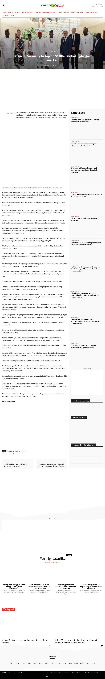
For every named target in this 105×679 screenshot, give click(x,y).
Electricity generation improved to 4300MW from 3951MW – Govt (65, 586)
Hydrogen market (7, 453)
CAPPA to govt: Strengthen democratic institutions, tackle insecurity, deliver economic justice (85, 269)
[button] (4, 5)
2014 (81, 663)
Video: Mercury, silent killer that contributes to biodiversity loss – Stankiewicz (76, 641)
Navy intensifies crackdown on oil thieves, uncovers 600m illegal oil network (84, 170)
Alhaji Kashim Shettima (14, 451)
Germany (24, 451)
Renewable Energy (52, 52)
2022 (35, 663)
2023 (29, 663)
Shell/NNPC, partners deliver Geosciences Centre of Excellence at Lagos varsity (85, 321)
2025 (17, 663)
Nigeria (15, 453)
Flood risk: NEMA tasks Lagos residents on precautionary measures (86, 244)
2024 (23, 663)
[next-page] (54, 599)
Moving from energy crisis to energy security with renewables (14, 586)
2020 (46, 663)
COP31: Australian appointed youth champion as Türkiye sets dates (84, 145)
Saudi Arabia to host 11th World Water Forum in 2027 (15, 465)
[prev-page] (50, 599)
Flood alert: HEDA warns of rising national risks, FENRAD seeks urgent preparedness (85, 295)
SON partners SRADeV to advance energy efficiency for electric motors (39, 586)
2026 (11, 663)
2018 (58, 663)
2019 (52, 663)
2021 (41, 663)
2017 (64, 663)
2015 (76, 663)
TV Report (8, 609)
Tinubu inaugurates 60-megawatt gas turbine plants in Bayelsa (91, 586)
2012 (93, 663)
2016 (70, 663)
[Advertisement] (52, 86)
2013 (87, 663)
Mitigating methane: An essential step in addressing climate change (51, 465)
